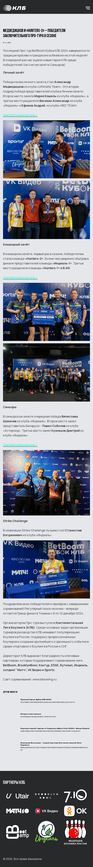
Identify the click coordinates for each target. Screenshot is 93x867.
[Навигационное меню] (88, 8)
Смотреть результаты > (20, 115)
